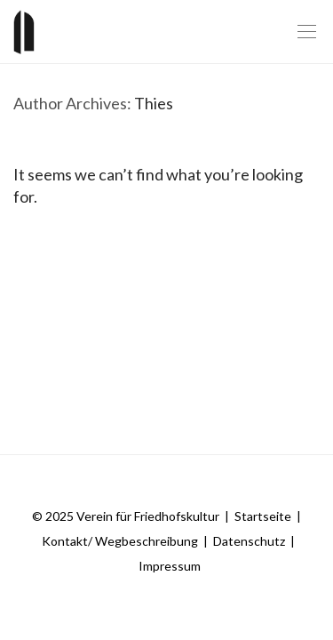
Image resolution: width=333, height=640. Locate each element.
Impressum (170, 565)
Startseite (262, 516)
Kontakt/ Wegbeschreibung (120, 540)
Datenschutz (249, 540)
